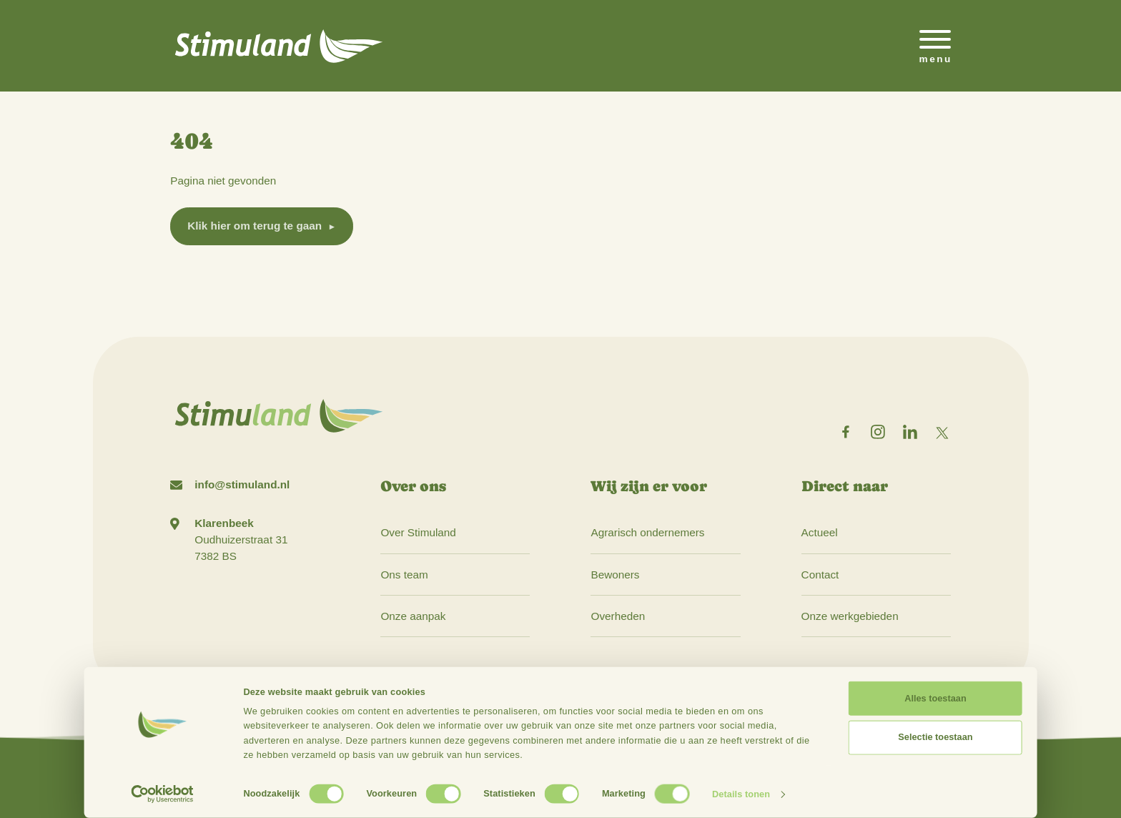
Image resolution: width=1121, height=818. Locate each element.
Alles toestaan (935, 698)
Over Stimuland (417, 532)
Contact (820, 574)
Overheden (618, 616)
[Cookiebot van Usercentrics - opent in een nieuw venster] (162, 794)
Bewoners (615, 574)
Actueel (819, 532)
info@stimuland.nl (242, 484)
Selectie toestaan (935, 736)
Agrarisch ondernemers (647, 532)
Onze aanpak (412, 616)
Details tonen (741, 794)
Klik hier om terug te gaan (254, 226)
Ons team (404, 574)
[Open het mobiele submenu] (935, 45)
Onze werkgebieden (850, 616)
